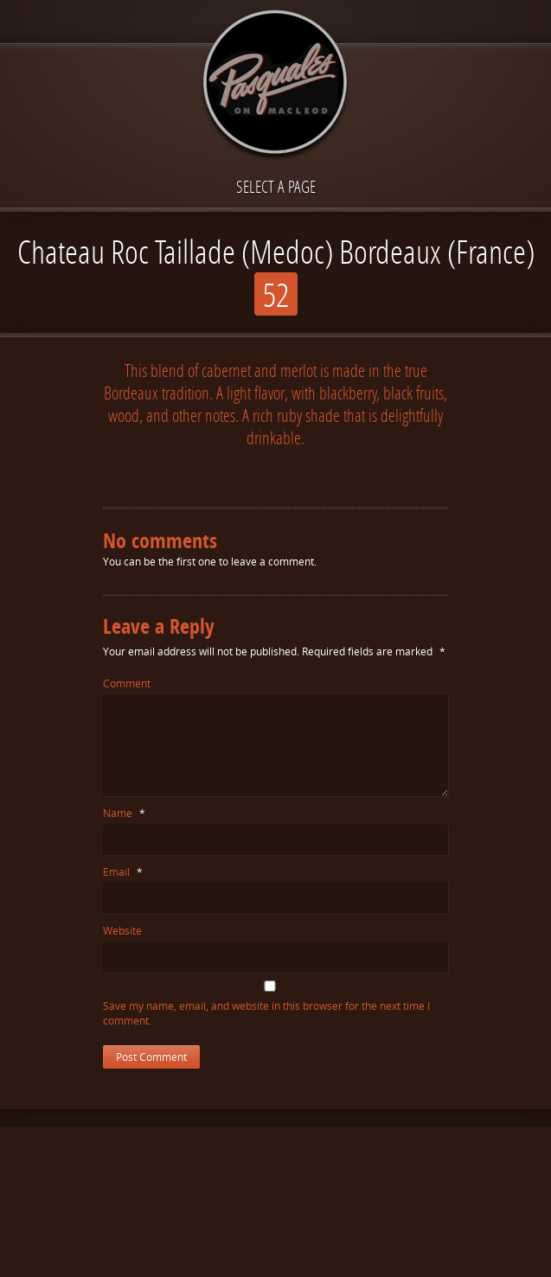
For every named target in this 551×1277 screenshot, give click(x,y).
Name (124, 813)
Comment (127, 683)
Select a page (276, 186)
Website (122, 930)
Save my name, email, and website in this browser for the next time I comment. (266, 1013)
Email (123, 872)
